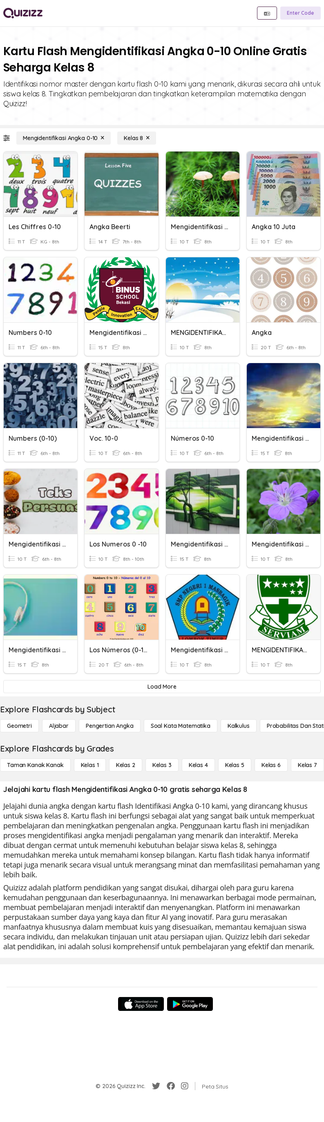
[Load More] (162, 686)
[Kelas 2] (125, 765)
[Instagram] (184, 1086)
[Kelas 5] (234, 765)
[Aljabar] (59, 725)
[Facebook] (171, 1086)
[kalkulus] (239, 725)
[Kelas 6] (271, 765)
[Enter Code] (300, 13)
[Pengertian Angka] (110, 725)
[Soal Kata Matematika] (180, 725)
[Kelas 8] (136, 138)
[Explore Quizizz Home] (22, 13)
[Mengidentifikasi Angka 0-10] (63, 138)
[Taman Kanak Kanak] (35, 765)
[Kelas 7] (307, 765)
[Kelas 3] (162, 765)
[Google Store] (190, 1004)
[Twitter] (156, 1086)
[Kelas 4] (198, 765)
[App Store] (141, 1004)
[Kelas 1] (90, 765)
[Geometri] (19, 725)
